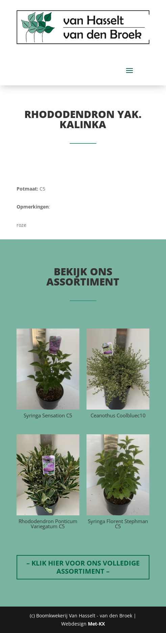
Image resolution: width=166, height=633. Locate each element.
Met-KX (96, 623)
